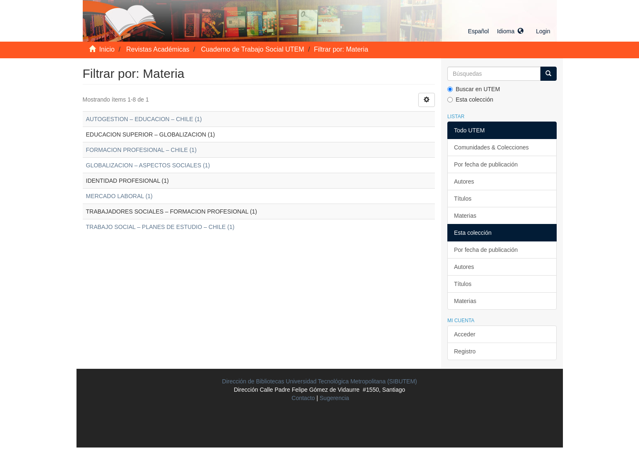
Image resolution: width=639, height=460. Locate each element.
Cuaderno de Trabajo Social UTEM (252, 49)
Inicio (106, 49)
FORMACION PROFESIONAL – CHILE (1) (141, 150)
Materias (465, 215)
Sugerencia (334, 398)
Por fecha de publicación (486, 164)
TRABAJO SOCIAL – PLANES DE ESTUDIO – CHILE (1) (160, 227)
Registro (465, 351)
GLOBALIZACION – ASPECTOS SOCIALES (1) (148, 165)
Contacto (303, 398)
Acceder (464, 334)
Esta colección (470, 99)
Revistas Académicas (158, 49)
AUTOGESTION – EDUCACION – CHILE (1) (144, 119)
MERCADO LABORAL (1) (119, 196)
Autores (464, 181)
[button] (495, 31)
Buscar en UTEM (473, 89)
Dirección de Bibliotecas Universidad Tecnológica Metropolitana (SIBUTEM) (319, 381)
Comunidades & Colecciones (491, 147)
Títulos (462, 198)
